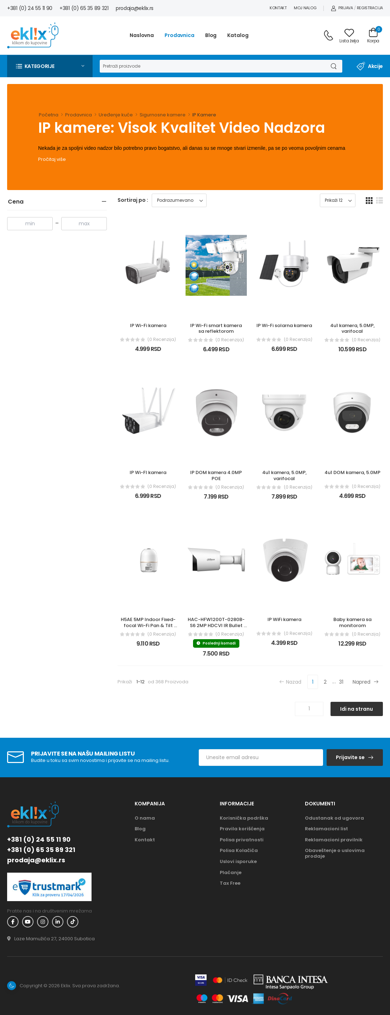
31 (341, 681)
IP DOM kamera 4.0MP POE (216, 475)
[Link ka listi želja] (349, 35)
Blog (211, 35)
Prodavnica (179, 35)
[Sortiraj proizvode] (179, 200)
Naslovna (142, 35)
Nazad (290, 681)
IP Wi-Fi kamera (148, 325)
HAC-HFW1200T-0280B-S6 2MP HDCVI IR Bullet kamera (216, 625)
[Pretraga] (212, 66)
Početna (48, 114)
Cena (16, 202)
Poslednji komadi (216, 643)
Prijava (342, 8)
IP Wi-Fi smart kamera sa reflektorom (216, 328)
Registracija (370, 8)
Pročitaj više (52, 159)
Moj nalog (305, 8)
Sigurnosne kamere (163, 114)
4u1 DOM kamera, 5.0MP (352, 472)
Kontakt (278, 8)
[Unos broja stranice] (309, 709)
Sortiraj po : (133, 200)
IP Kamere (204, 114)
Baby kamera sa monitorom (353, 622)
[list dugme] (379, 200)
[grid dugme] (369, 200)
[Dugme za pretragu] (333, 66)
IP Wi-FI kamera (148, 472)
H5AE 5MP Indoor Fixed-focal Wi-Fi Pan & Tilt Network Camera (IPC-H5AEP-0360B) (148, 628)
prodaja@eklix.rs (135, 8)
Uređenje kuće (116, 114)
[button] (50, 66)
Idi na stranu (356, 708)
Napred (366, 681)
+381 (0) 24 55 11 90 (29, 8)
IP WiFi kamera (284, 619)
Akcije (370, 66)
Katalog (237, 35)
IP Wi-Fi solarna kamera (284, 325)
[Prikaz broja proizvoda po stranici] (337, 200)
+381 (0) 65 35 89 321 (84, 8)
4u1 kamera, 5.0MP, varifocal (353, 328)
